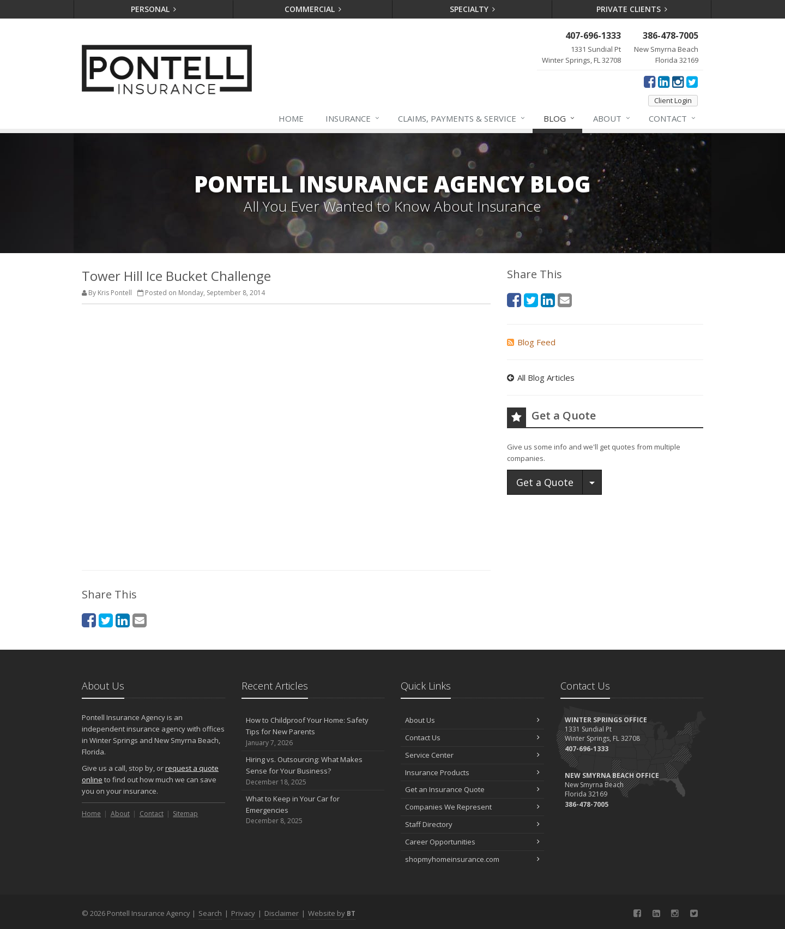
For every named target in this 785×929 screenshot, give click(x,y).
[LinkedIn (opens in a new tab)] (663, 81)
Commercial (313, 9)
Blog (560, 118)
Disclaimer (281, 913)
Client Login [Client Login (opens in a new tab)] (673, 100)
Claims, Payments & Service (462, 118)
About (612, 118)
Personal (154, 9)
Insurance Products (472, 772)
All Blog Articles (541, 377)
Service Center (472, 755)
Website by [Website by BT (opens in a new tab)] (331, 913)
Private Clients (632, 9)
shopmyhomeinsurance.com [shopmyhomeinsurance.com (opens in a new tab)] (472, 859)
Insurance (353, 118)
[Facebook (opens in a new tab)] (649, 81)
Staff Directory (472, 824)
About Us (472, 720)
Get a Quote (544, 482)
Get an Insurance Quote (472, 789)
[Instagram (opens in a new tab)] (678, 81)
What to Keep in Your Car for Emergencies (313, 810)
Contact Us (472, 737)
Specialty (473, 9)
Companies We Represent (472, 807)
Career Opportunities (472, 842)
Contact (673, 118)
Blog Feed (531, 342)
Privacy (243, 913)
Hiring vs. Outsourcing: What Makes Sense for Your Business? (313, 770)
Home (291, 118)
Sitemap (185, 813)
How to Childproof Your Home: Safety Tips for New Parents (313, 731)
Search (210, 913)
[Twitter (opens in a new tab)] (692, 81)
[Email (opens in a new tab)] (139, 620)
